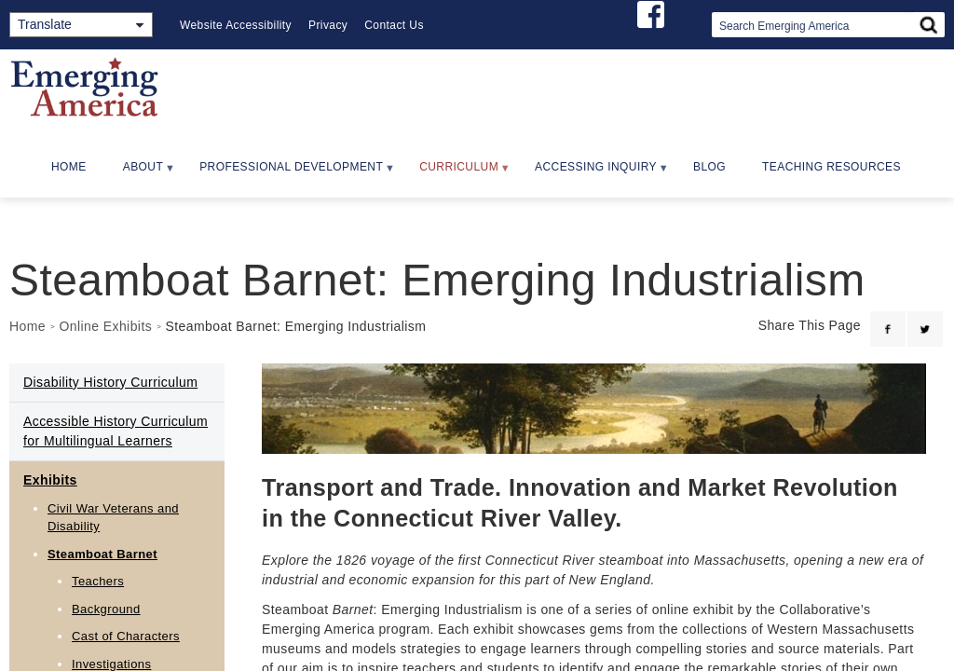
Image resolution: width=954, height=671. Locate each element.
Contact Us (394, 25)
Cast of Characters (126, 636)
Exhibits (50, 479)
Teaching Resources (831, 166)
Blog (709, 166)
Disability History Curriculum (110, 382)
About (140, 172)
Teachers (98, 581)
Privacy (328, 25)
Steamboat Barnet (102, 554)
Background (106, 609)
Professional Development (289, 172)
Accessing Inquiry (593, 172)
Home (69, 166)
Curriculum (456, 172)
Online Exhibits (105, 326)
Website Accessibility (236, 25)
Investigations (111, 664)
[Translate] (81, 24)
